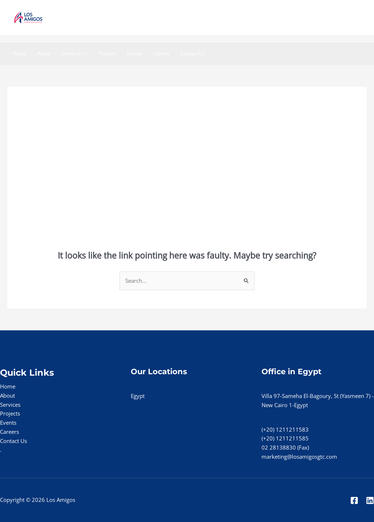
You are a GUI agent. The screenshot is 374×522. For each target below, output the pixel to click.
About (44, 53)
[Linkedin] (346, 17)
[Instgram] (362, 17)
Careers (161, 53)
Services (74, 53)
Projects (107, 53)
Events (134, 53)
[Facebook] (330, 17)
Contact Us (192, 53)
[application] (83, 53)
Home (19, 53)
